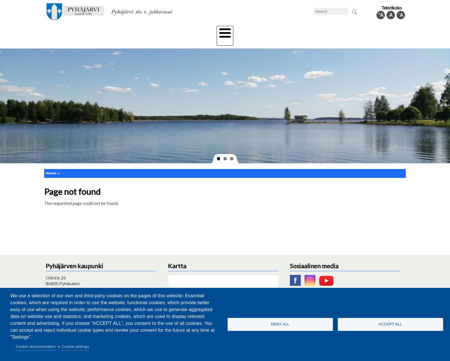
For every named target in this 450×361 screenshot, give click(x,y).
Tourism (250, 30)
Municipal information (375, 30)
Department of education (130, 30)
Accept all (390, 324)
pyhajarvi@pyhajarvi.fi (67, 285)
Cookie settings (75, 346)
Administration (329, 30)
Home (51, 163)
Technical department (75, 30)
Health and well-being (211, 30)
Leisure (172, 30)
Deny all (280, 324)
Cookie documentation (36, 346)
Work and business (286, 30)
